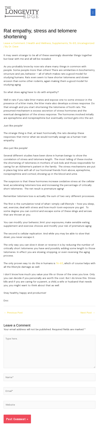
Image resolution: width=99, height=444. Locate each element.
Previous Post (13, 312)
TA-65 (72, 43)
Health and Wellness (39, 43)
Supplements (60, 43)
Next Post (88, 312)
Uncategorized (85, 43)
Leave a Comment (14, 43)
